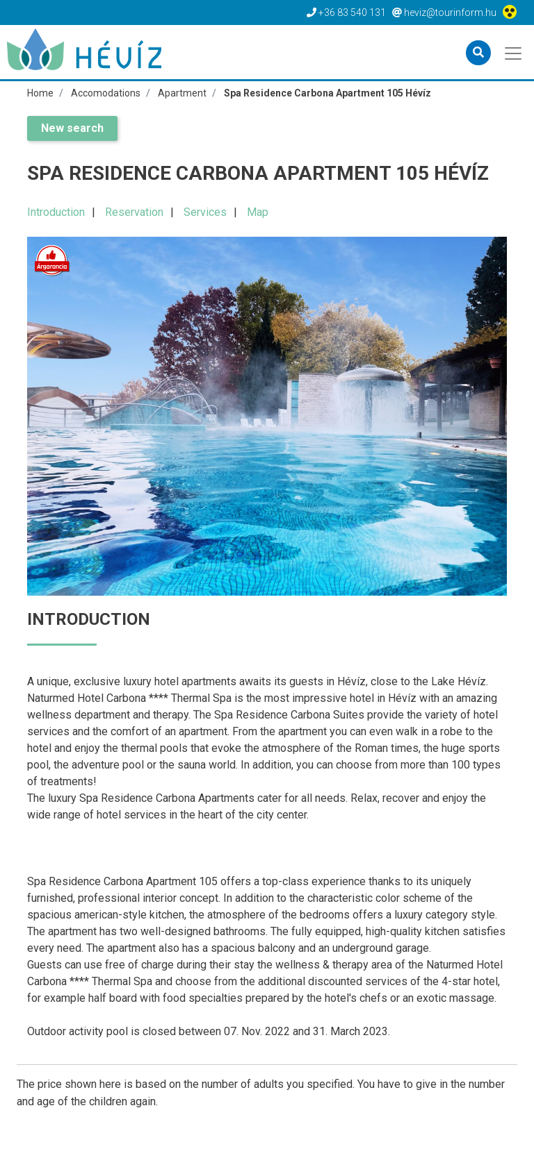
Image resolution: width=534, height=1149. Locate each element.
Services (205, 212)
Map (257, 212)
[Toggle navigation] (514, 52)
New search (72, 128)
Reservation (134, 212)
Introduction (56, 212)
